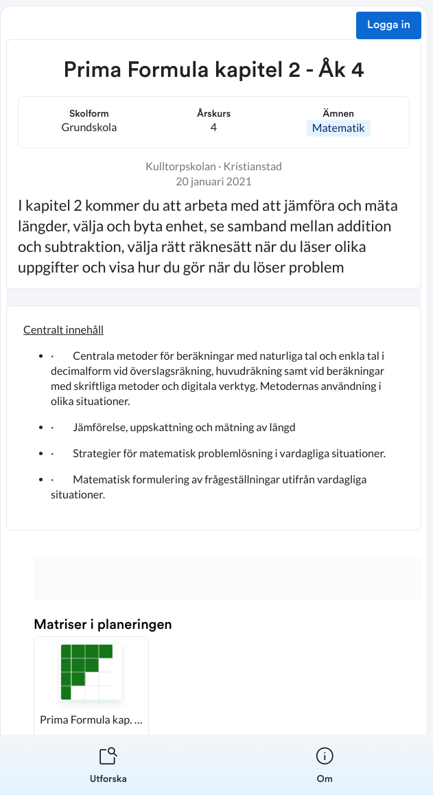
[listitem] (108, 765)
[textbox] (214, 418)
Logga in (388, 25)
